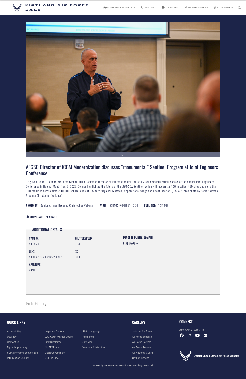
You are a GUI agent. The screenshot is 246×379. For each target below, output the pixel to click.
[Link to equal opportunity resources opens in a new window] (17, 347)
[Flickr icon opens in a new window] (205, 335)
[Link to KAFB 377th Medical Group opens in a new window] (224, 8)
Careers (138, 322)
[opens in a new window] (14, 331)
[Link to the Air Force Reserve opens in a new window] (141, 347)
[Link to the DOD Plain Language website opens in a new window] (91, 331)
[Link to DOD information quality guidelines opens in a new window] (18, 358)
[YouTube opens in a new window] (197, 335)
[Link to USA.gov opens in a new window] (12, 336)
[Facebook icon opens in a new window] (181, 335)
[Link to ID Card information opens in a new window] (170, 8)
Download (34, 217)
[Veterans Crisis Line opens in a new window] (93, 347)
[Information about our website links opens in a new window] (53, 342)
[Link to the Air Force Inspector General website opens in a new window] (54, 331)
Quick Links (16, 322)
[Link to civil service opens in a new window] (140, 358)
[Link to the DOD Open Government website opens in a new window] (55, 352)
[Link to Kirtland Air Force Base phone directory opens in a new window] (148, 8)
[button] (5, 7)
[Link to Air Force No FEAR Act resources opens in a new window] (52, 347)
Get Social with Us (191, 330)
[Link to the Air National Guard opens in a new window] (142, 352)
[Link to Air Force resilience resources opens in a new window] (88, 336)
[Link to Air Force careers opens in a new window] (141, 342)
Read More (129, 243)
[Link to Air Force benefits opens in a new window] (142, 336)
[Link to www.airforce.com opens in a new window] (142, 331)
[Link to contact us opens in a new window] (13, 342)
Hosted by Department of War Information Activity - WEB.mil (123, 365)
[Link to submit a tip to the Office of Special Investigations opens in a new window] (52, 358)
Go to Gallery (36, 303)
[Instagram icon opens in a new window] (189, 335)
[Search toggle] (240, 7)
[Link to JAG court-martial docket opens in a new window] (59, 336)
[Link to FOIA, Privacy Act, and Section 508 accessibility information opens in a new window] (22, 352)
